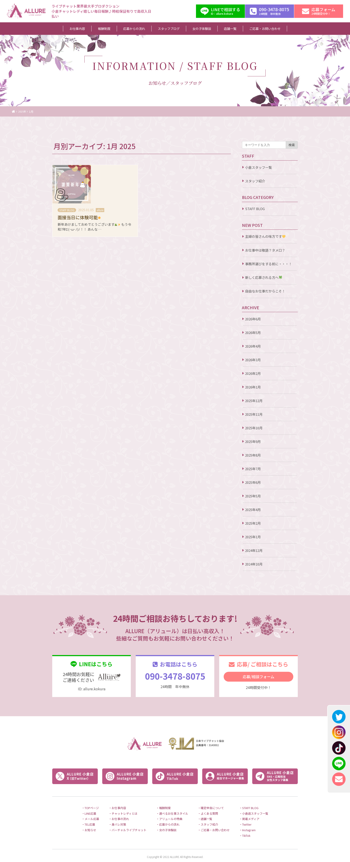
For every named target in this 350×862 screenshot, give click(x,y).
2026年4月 (253, 346)
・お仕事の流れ (112, 813)
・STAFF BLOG (257, 801)
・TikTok (253, 831)
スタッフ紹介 (255, 181)
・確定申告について (215, 801)
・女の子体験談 (165, 825)
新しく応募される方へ (263, 277)
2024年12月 (253, 550)
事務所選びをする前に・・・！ (268, 263)
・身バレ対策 (110, 819)
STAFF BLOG (255, 208)
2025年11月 (253, 414)
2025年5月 (253, 496)
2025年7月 (253, 468)
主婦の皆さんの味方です (265, 236)
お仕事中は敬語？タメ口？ (265, 250)
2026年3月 (253, 359)
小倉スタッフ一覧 (258, 167)
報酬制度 (113, 29)
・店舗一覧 (208, 813)
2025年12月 (253, 400)
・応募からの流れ (166, 819)
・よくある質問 (211, 807)
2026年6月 (253, 319)
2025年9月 (253, 441)
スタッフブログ (168, 29)
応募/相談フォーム (258, 676)
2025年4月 (253, 509)
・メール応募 (80, 813)
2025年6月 (253, 482)
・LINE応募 (79, 807)
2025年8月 (253, 455)
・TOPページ (80, 801)
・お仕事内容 (110, 801)
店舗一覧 (220, 29)
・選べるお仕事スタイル (171, 807)
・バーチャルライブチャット (122, 825)
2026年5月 (253, 332)
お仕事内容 (91, 29)
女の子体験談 (197, 29)
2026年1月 (253, 387)
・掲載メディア (257, 813)
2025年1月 (253, 536)
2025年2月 (253, 523)
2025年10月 (253, 428)
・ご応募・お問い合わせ (218, 825)
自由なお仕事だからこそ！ (265, 291)
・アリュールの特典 (168, 813)
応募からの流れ (138, 29)
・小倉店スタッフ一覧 (263, 807)
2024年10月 (253, 564)
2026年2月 (253, 373)
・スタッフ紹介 (211, 819)
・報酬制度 (161, 801)
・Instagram (256, 825)
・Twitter (254, 819)
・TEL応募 (78, 819)
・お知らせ (78, 825)
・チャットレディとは (116, 807)
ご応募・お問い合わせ (250, 29)
